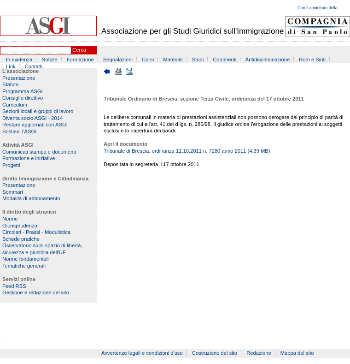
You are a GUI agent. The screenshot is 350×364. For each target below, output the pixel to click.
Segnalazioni (118, 59)
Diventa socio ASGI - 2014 (32, 118)
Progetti (11, 165)
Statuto (10, 84)
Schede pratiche (21, 239)
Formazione (80, 59)
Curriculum (14, 104)
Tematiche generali (24, 266)
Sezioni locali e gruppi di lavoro (37, 111)
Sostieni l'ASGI (19, 131)
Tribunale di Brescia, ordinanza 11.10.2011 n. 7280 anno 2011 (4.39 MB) (187, 151)
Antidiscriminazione (267, 59)
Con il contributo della (318, 8)
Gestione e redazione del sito (35, 292)
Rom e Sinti (312, 59)
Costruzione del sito (214, 353)
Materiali (172, 59)
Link (11, 66)
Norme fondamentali (25, 259)
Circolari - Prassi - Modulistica (36, 232)
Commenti (224, 59)
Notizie (49, 59)
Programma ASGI (22, 91)
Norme (10, 218)
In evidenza (19, 59)
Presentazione (18, 78)
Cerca (79, 50)
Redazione (258, 353)
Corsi (148, 59)
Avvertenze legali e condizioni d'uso (142, 353)
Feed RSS (14, 286)
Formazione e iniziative (28, 158)
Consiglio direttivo (22, 98)
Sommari (12, 192)
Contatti (34, 66)
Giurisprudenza (19, 225)
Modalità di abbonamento (31, 198)
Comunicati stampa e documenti (39, 152)
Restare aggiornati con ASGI (35, 124)
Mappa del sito (297, 353)
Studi (198, 59)
